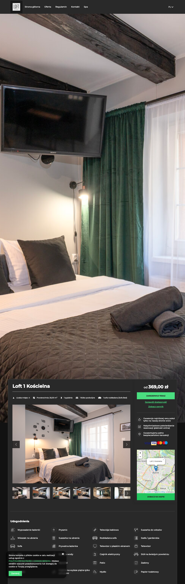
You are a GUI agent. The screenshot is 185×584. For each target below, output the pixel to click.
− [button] (140, 457)
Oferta (56, 7)
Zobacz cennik (155, 406)
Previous (16, 444)
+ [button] (140, 453)
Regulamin (70, 7)
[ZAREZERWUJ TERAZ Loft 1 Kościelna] (156, 395)
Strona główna (41, 7)
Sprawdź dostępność (156, 402)
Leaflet (148, 492)
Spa (95, 7)
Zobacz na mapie (156, 496)
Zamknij (15, 573)
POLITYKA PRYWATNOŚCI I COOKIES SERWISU (31, 561)
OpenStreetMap (159, 492)
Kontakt (84, 7)
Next (126, 444)
